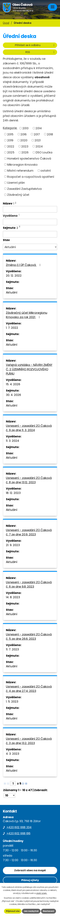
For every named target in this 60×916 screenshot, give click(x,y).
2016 (23, 134)
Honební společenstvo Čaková (29, 158)
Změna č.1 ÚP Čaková (24, 265)
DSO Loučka (44, 152)
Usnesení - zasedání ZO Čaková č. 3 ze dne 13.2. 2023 (29, 741)
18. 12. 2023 (13, 493)
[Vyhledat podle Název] (30, 209)
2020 (23, 140)
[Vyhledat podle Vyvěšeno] (30, 222)
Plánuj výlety (30, 880)
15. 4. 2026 (13, 384)
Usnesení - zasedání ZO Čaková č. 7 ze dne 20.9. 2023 (29, 532)
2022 (10, 146)
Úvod (6, 23)
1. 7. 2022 (12, 328)
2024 (39, 146)
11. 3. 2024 (12, 441)
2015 (10, 134)
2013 (25, 128)
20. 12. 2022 (14, 276)
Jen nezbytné (31, 911)
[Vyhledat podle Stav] (30, 247)
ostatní (45, 171)
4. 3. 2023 (12, 754)
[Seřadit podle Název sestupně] (16, 203)
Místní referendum (20, 171)
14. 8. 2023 (13, 597)
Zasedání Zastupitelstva (24, 189)
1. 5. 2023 (12, 701)
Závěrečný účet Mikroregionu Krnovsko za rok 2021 (26, 315)
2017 (37, 134)
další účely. (41, 893)
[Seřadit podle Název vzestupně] (16, 202)
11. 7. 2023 (12, 649)
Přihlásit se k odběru (35, 45)
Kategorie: (10, 128)
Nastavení (48, 911)
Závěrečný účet (18, 195)
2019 (10, 140)
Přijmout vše (13, 911)
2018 (50, 134)
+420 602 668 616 (18, 833)
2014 (39, 128)
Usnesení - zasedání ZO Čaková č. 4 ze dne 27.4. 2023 (29, 689)
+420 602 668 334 (19, 827)
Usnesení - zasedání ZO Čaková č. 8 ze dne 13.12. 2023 (29, 480)
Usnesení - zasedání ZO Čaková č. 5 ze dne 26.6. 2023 (29, 636)
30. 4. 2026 (13, 395)
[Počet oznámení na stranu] (9, 795)
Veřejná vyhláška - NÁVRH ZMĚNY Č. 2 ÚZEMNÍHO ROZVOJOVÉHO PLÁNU (29, 369)
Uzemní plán (16, 183)
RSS (40, 52)
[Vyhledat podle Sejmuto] (30, 234)
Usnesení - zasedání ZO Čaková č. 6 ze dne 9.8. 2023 (29, 584)
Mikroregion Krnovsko (22, 164)
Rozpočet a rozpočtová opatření (30, 177)
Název (8, 203)
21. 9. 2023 (13, 545)
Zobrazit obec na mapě (30, 870)
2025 (10, 152)
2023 (24, 146)
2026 (24, 152)
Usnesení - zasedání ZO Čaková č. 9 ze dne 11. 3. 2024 (29, 428)
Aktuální (11, 292)
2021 (38, 140)
